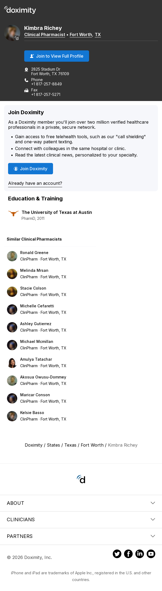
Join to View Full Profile (56, 56)
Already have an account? (35, 183)
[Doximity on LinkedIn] (139, 554)
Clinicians (81, 519)
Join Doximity (30, 168)
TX (98, 34)
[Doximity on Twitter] (117, 554)
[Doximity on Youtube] (151, 554)
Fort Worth (81, 34)
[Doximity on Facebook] (128, 554)
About (81, 503)
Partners (81, 536)
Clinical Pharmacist (44, 34)
